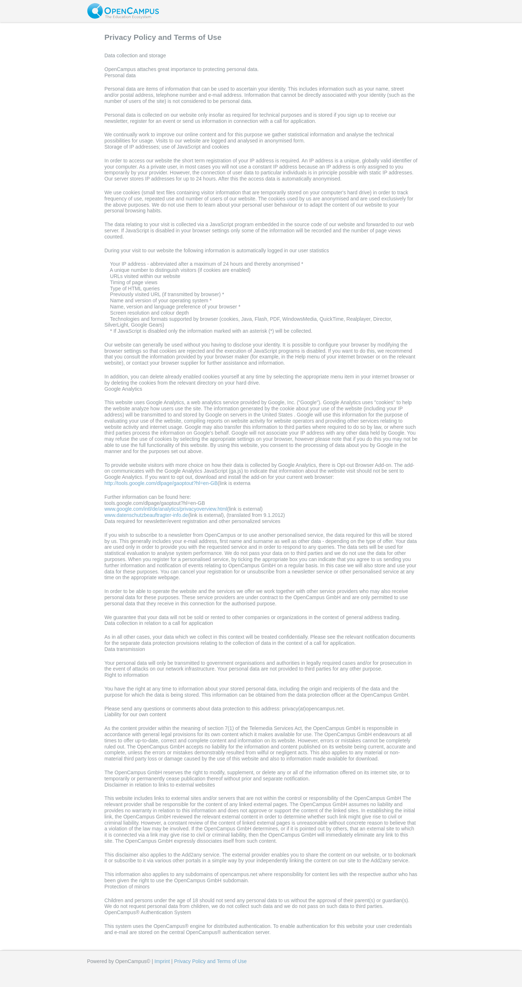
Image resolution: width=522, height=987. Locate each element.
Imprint (162, 961)
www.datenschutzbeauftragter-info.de (146, 515)
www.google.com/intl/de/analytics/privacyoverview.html (165, 509)
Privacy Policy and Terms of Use (210, 961)
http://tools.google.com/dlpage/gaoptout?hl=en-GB (161, 483)
